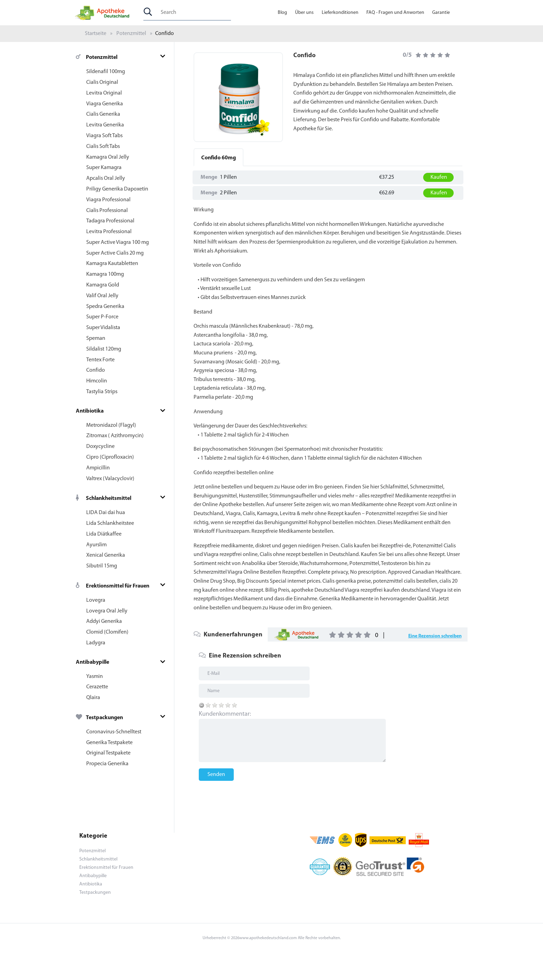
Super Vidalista (103, 327)
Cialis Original (102, 82)
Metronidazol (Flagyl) (111, 425)
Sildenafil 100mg (105, 71)
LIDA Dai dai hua (105, 512)
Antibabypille (92, 662)
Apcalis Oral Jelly (105, 178)
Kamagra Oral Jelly (107, 157)
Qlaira (93, 697)
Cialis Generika (103, 114)
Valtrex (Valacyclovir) (110, 479)
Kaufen (438, 177)
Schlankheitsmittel (103, 498)
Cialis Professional (107, 210)
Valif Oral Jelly (102, 296)
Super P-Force (102, 317)
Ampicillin (98, 468)
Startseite (95, 33)
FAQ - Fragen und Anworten (395, 12)
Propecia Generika (107, 764)
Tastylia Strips (101, 392)
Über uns (304, 12)
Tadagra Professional (110, 221)
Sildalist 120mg (103, 349)
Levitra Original (104, 93)
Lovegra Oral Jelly (106, 611)
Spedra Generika (105, 306)
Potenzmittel (131, 33)
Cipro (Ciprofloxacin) (110, 457)
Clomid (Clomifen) (107, 632)
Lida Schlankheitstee (110, 523)
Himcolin (96, 381)
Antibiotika (90, 411)
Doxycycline (100, 446)
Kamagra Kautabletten (112, 263)
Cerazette (97, 687)
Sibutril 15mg (101, 566)
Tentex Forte (100, 360)
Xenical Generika (105, 555)
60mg (218, 158)
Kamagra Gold (102, 285)
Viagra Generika (104, 104)
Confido (95, 370)
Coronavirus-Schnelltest (113, 732)
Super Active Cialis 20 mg (115, 253)
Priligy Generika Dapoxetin (117, 189)
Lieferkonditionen (340, 12)
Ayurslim (96, 545)
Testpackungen (99, 718)
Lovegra (95, 600)
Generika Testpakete (109, 742)
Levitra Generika (105, 125)
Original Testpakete (108, 753)
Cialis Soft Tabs (103, 146)
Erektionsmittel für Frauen (112, 586)
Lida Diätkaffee (104, 534)
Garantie (441, 12)
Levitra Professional (109, 232)
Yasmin (94, 676)
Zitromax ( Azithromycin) (115, 436)
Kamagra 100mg (105, 274)
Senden (216, 774)
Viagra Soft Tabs (104, 136)
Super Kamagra (104, 167)
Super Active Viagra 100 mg (117, 242)
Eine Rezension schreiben (435, 636)
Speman (95, 338)
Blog (282, 12)
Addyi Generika (104, 621)
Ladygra (95, 643)
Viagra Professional (108, 200)
